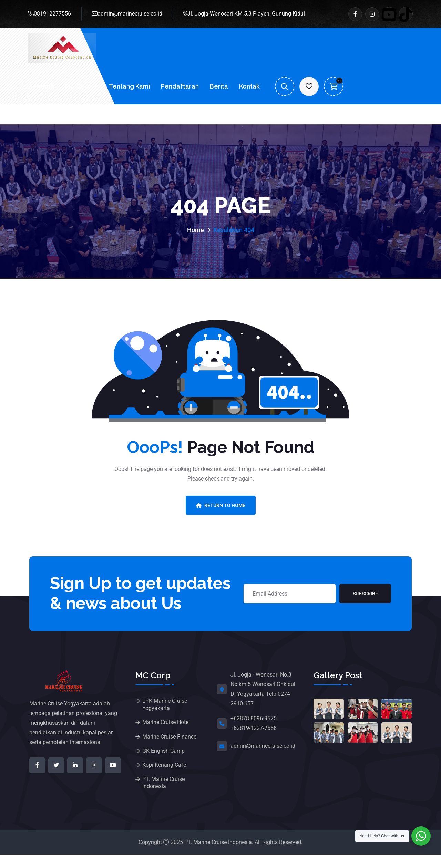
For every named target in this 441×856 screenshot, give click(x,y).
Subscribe (365, 593)
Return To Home (220, 505)
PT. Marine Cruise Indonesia (163, 784)
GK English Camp (163, 751)
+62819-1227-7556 (253, 728)
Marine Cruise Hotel (166, 722)
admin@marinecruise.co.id (127, 13)
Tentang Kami (129, 86)
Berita (219, 86)
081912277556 (49, 13)
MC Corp (78, 86)
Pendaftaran (180, 86)
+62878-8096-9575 (253, 718)
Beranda (41, 86)
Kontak (249, 86)
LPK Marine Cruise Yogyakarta (164, 704)
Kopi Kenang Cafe (164, 766)
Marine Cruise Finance (169, 737)
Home (195, 230)
